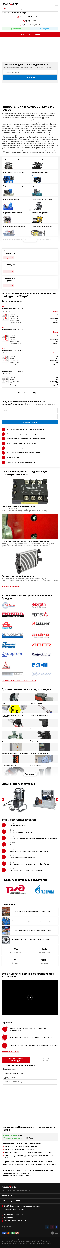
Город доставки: (9, 1069)
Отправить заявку (30, 422)
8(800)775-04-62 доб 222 (31, 25)
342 (33, 393)
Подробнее (9, 258)
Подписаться (30, 77)
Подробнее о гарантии (10, 1051)
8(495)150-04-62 (31, 21)
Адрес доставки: (9, 1078)
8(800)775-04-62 (13, 1214)
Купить (55, 311)
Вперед (39, 393)
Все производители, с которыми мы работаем (19, 680)
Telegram (45, 29)
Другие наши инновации (11, 586)
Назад (20, 393)
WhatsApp (17, 29)
